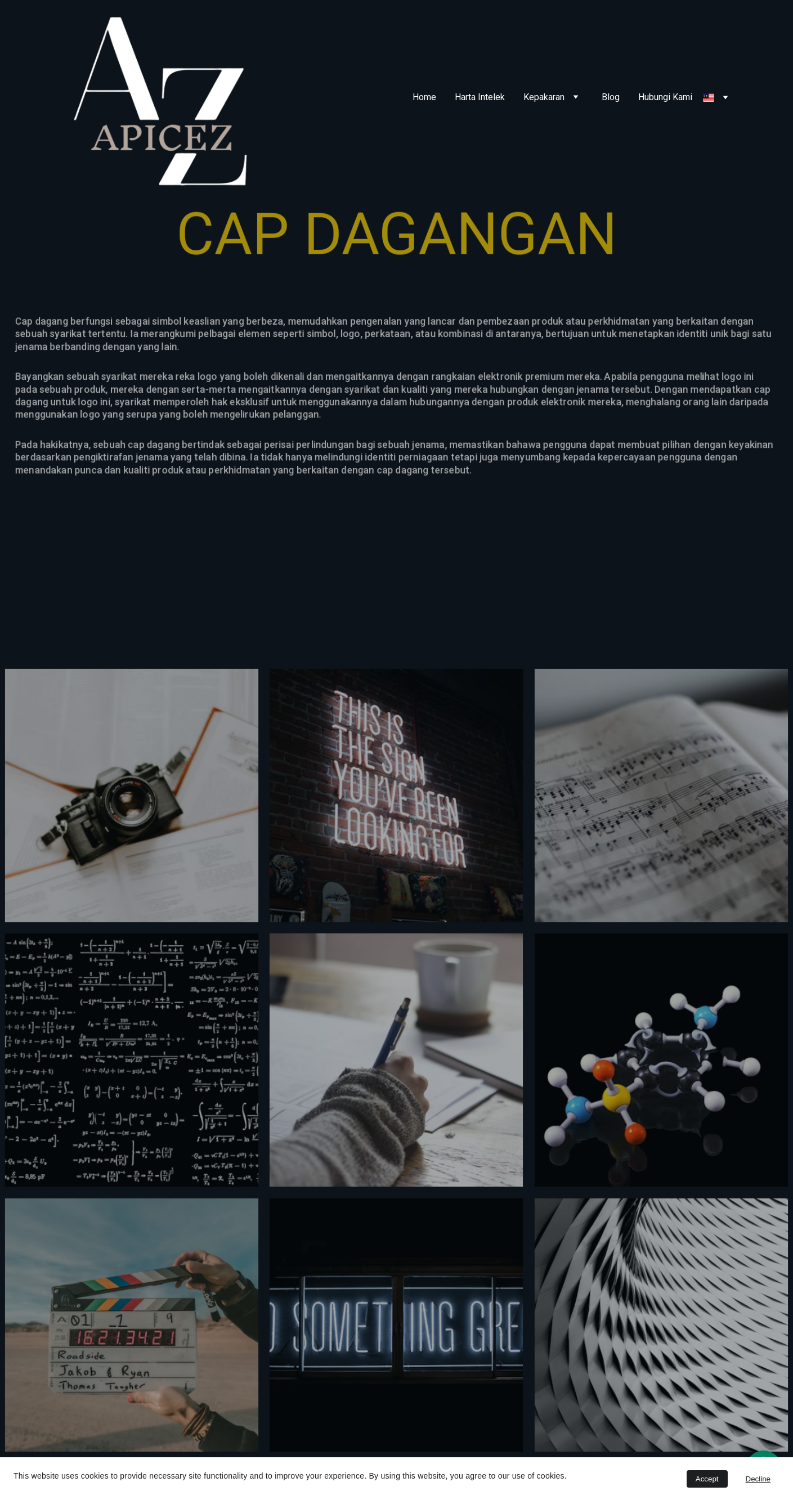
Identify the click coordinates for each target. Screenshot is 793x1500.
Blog (611, 97)
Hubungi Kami (665, 97)
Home (424, 97)
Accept (707, 1479)
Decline (758, 1479)
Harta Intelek (480, 97)
